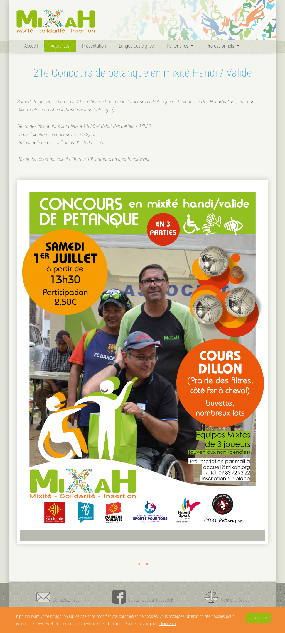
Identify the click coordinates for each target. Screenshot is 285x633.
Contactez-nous (58, 597)
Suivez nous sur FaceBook (142, 597)
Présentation (94, 46)
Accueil (32, 45)
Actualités (60, 46)
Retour (142, 563)
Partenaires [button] (178, 46)
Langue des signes (136, 46)
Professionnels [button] (220, 46)
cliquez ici (167, 623)
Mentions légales (226, 597)
